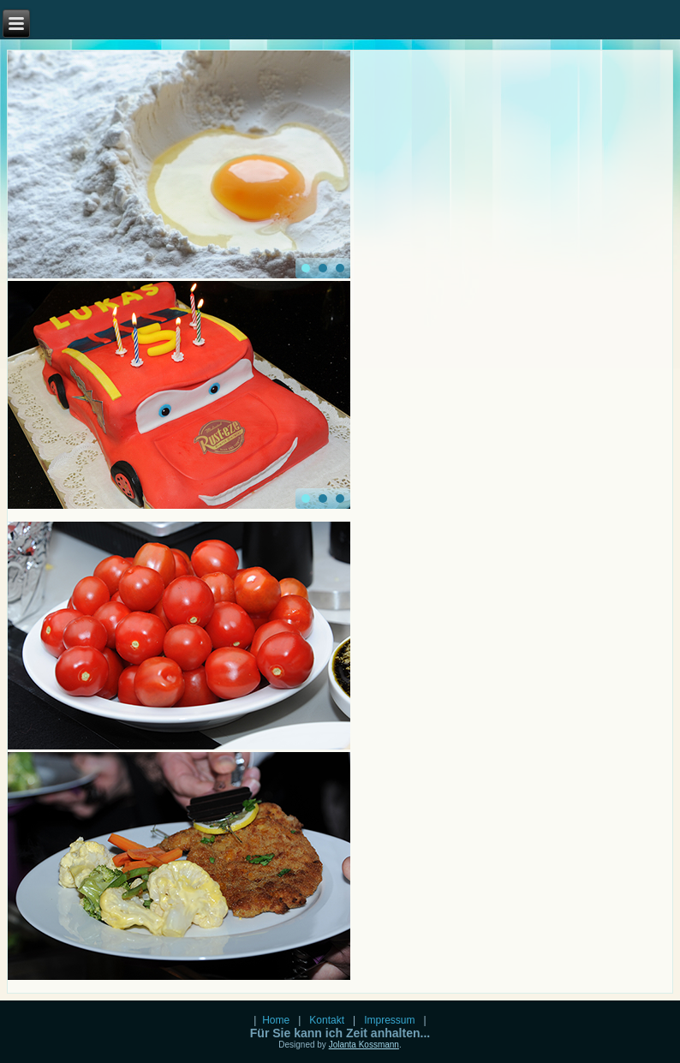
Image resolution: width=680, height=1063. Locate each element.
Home (277, 1020)
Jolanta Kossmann (364, 1044)
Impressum (389, 1020)
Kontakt (327, 1020)
